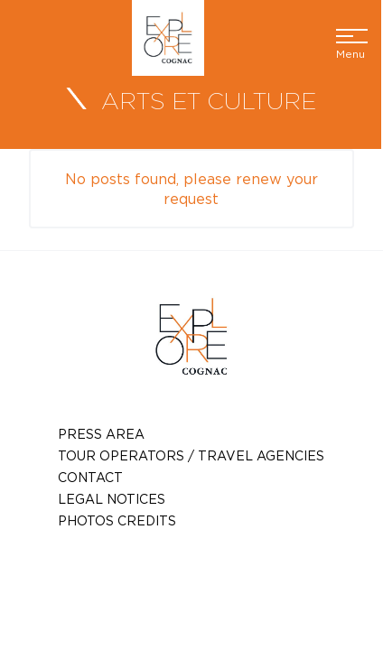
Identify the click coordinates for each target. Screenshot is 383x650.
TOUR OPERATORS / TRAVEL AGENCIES (191, 455)
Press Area (101, 434)
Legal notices (111, 499)
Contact (90, 477)
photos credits (117, 520)
